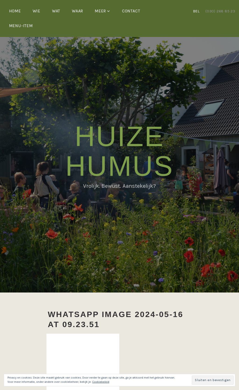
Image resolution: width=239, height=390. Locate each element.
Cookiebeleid (100, 381)
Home (15, 11)
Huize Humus (119, 151)
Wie (36, 11)
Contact (131, 11)
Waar (77, 11)
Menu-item (21, 25)
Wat (56, 11)
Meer (100, 11)
